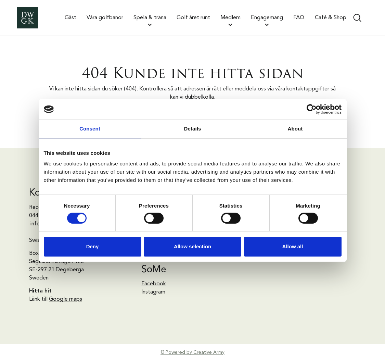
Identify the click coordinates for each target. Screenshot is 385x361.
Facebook (153, 284)
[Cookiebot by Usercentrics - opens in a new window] (312, 109)
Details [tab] (192, 129)
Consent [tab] (89, 129)
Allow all (292, 246)
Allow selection (192, 246)
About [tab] (295, 129)
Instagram (153, 292)
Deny (92, 246)
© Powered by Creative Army (192, 352)
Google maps (65, 299)
